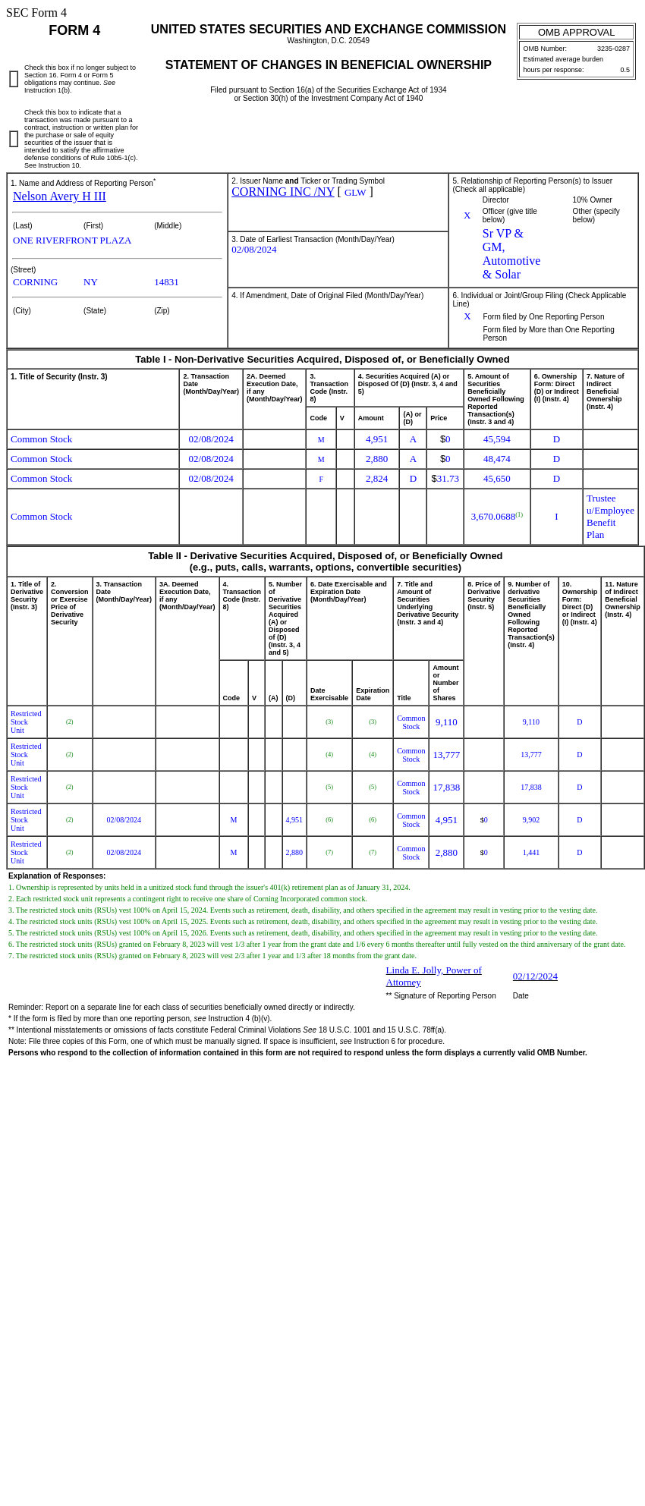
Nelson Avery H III (59, 196)
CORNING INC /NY (282, 191)
